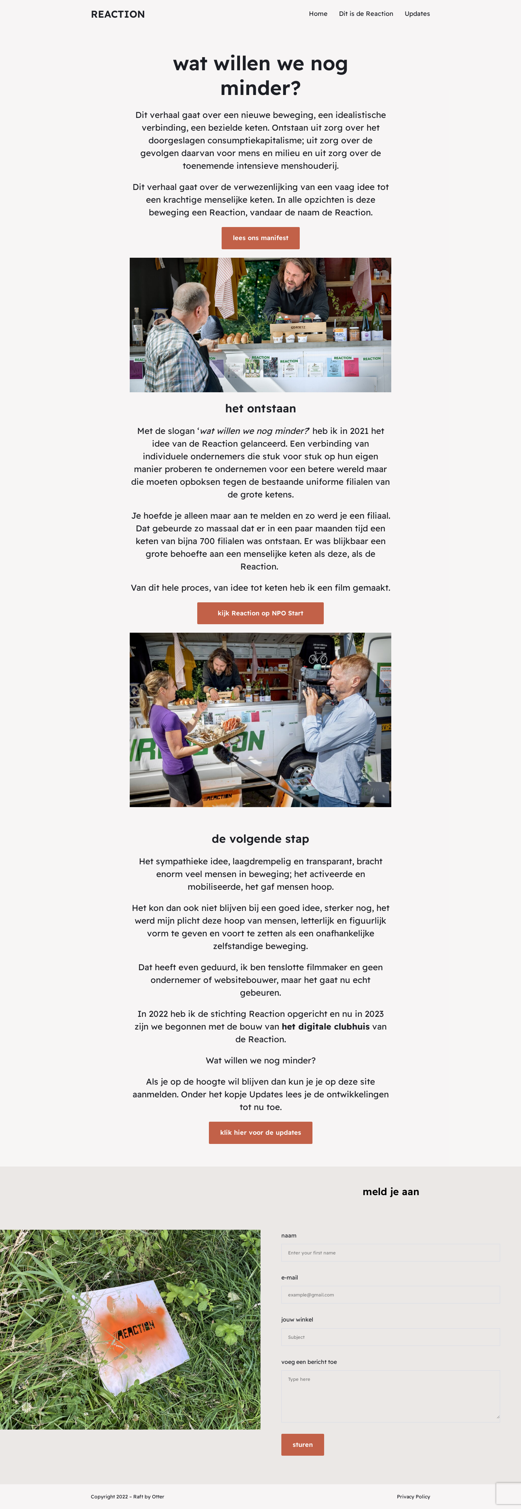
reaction (118, 14)
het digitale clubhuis (326, 1026)
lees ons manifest (260, 238)
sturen (303, 1445)
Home (318, 14)
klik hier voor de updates (260, 1132)
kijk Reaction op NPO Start (260, 613)
